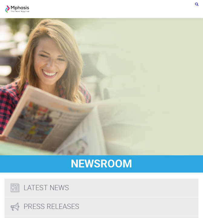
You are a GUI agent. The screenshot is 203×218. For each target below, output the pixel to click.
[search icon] (196, 4)
